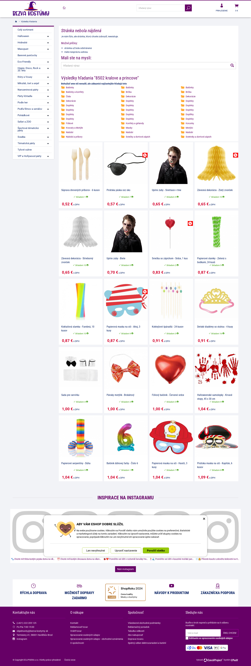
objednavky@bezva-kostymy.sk (32, 630)
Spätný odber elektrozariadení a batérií (147, 642)
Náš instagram (125, 569)
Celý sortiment (25, 29)
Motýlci (189, 127)
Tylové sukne (25, 149)
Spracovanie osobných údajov (85, 634)
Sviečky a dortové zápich (138, 136)
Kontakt (74, 622)
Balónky (70, 87)
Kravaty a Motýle (74, 127)
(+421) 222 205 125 (26, 622)
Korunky (190, 123)
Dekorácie (131, 96)
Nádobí (69, 132)
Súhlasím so (209, 638)
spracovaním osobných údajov (217, 638)
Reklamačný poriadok (138, 626)
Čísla (68, 96)
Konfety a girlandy (135, 123)
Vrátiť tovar (76, 630)
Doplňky (190, 114)
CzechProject (213, 660)
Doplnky (130, 100)
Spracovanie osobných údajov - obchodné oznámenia (96, 638)
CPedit (234, 660)
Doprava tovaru (135, 638)
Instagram (22, 638)
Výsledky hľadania (29, 21)
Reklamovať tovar (79, 626)
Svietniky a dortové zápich (198, 136)
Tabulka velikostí (136, 630)
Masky (129, 127)
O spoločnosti (77, 642)
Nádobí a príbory (74, 136)
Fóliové (69, 123)
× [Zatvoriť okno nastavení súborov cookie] (204, 514)
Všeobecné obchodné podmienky (144, 622)
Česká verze (69, 659)
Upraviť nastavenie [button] (126, 546)
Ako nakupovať (135, 634)
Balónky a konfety (75, 91)
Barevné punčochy (27, 55)
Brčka (129, 91)
